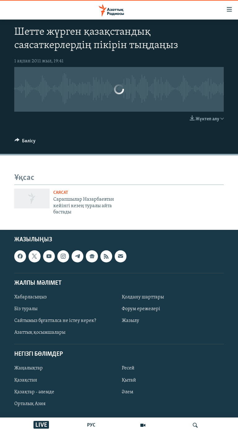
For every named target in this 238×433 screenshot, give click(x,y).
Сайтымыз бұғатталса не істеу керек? (55, 321)
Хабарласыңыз (30, 297)
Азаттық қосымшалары (39, 332)
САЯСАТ (60, 192)
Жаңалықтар (28, 368)
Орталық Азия (30, 403)
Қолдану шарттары (143, 297)
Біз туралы (25, 308)
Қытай (129, 380)
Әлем (127, 392)
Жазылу (130, 321)
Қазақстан (25, 380)
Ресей (128, 368)
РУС (91, 425)
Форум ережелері (141, 308)
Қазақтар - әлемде (34, 392)
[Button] (25, 142)
